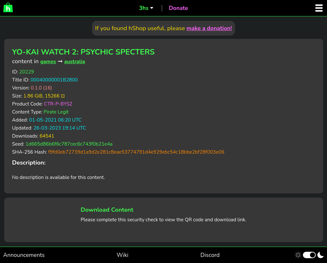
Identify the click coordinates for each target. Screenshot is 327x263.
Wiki (123, 255)
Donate (178, 8)
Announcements (24, 255)
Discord (210, 255)
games (48, 61)
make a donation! (209, 28)
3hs (143, 8)
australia (74, 61)
